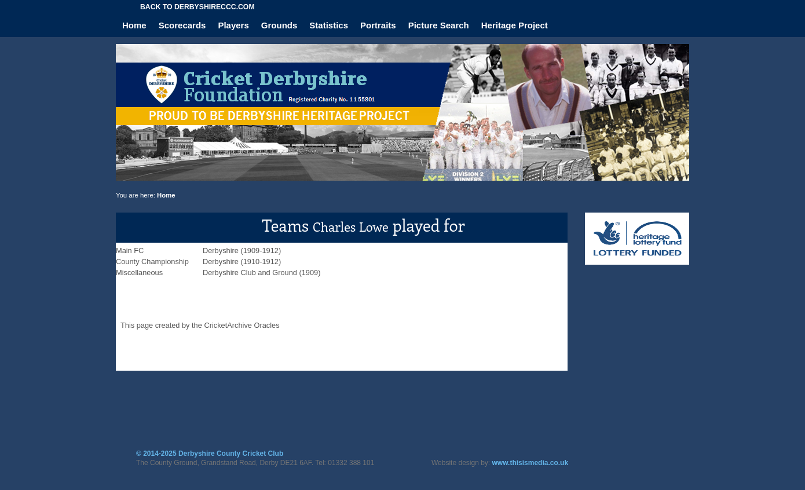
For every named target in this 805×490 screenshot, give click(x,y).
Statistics (328, 25)
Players (233, 25)
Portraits (378, 25)
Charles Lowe (351, 226)
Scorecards (182, 25)
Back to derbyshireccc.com (197, 7)
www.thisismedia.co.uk (530, 463)
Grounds (279, 25)
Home (134, 25)
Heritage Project (514, 25)
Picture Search (438, 25)
